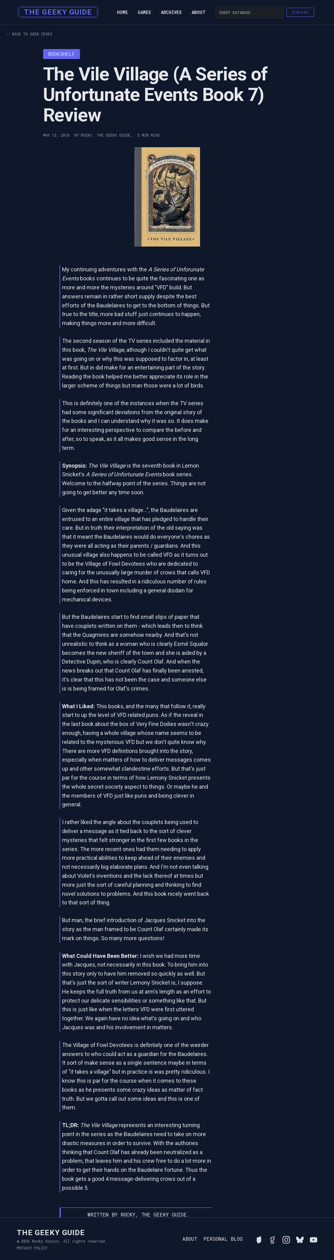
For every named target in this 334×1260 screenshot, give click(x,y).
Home (122, 12)
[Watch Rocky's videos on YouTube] (313, 1239)
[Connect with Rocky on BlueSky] (300, 1239)
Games (144, 12)
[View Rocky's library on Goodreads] (272, 1239)
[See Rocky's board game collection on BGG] (259, 1239)
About (199, 12)
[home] (56, 12)
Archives (171, 12)
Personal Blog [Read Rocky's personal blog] (223, 1238)
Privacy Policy (32, 1247)
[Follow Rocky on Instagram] (286, 1239)
